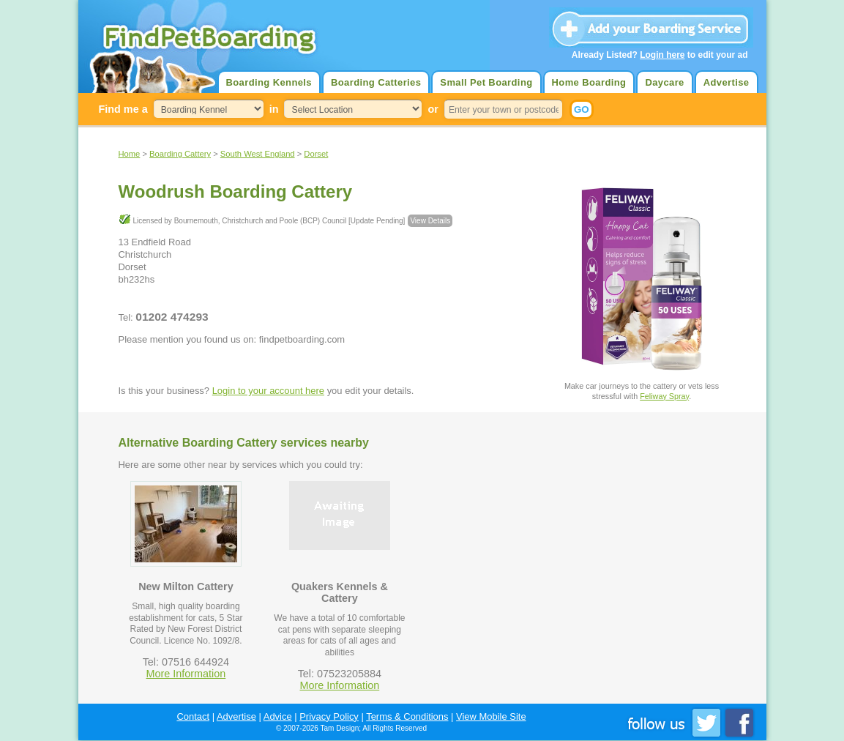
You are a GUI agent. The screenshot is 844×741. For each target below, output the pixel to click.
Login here (662, 55)
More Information (186, 673)
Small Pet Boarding (486, 82)
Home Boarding (589, 82)
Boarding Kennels (269, 82)
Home (130, 153)
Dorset (316, 153)
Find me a (123, 109)
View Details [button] (430, 221)
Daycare (664, 82)
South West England (257, 153)
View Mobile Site (491, 716)
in (274, 109)
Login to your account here (268, 390)
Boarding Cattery (180, 153)
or (432, 109)
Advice (278, 716)
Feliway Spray (664, 396)
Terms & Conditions (407, 716)
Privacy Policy (329, 716)
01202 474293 (171, 316)
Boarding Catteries (376, 82)
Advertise (726, 82)
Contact (192, 716)
